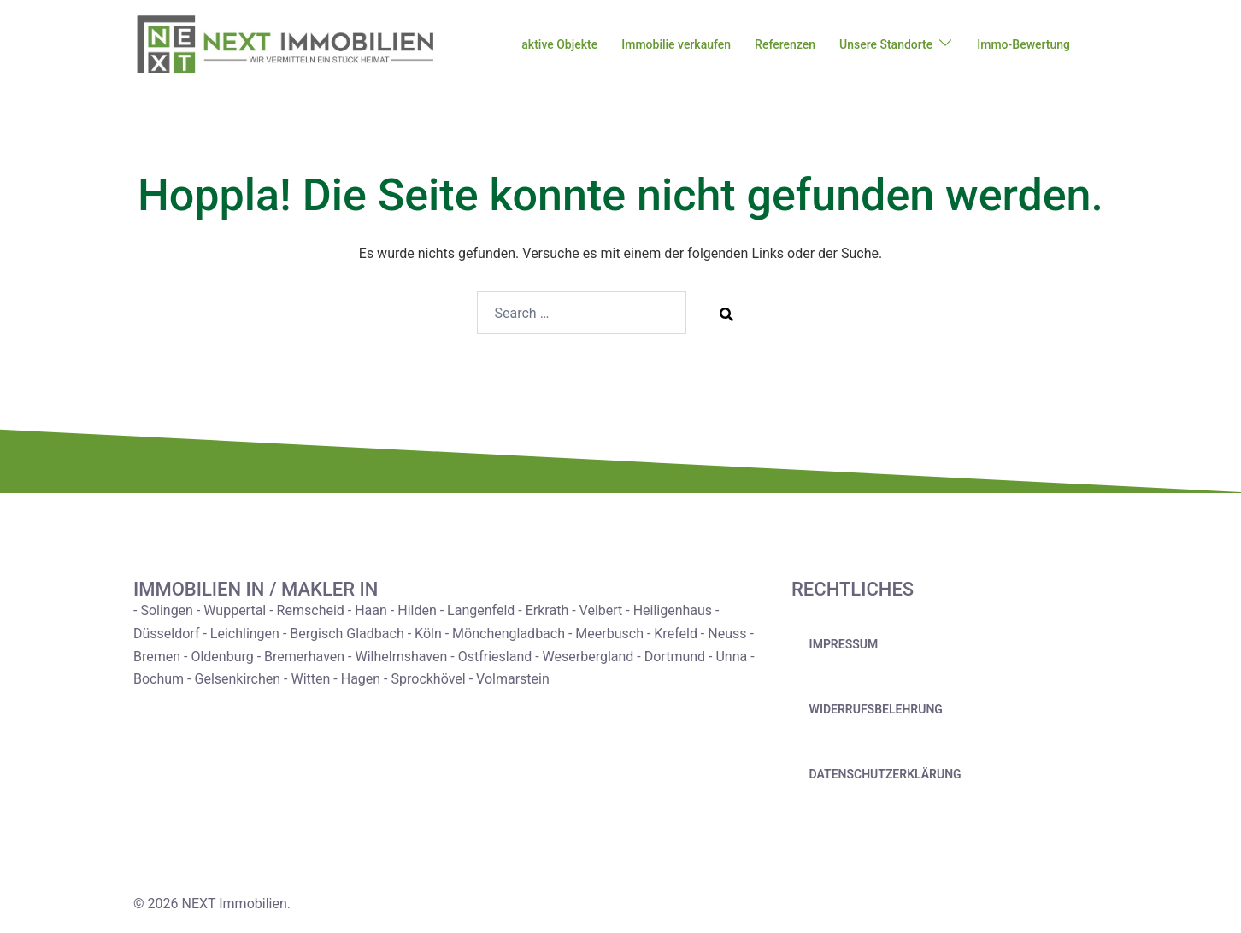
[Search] (726, 313)
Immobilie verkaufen (676, 44)
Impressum (844, 644)
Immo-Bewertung (1023, 44)
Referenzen (785, 44)
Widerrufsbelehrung (876, 709)
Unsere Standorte (885, 44)
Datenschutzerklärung (885, 774)
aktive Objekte (559, 44)
